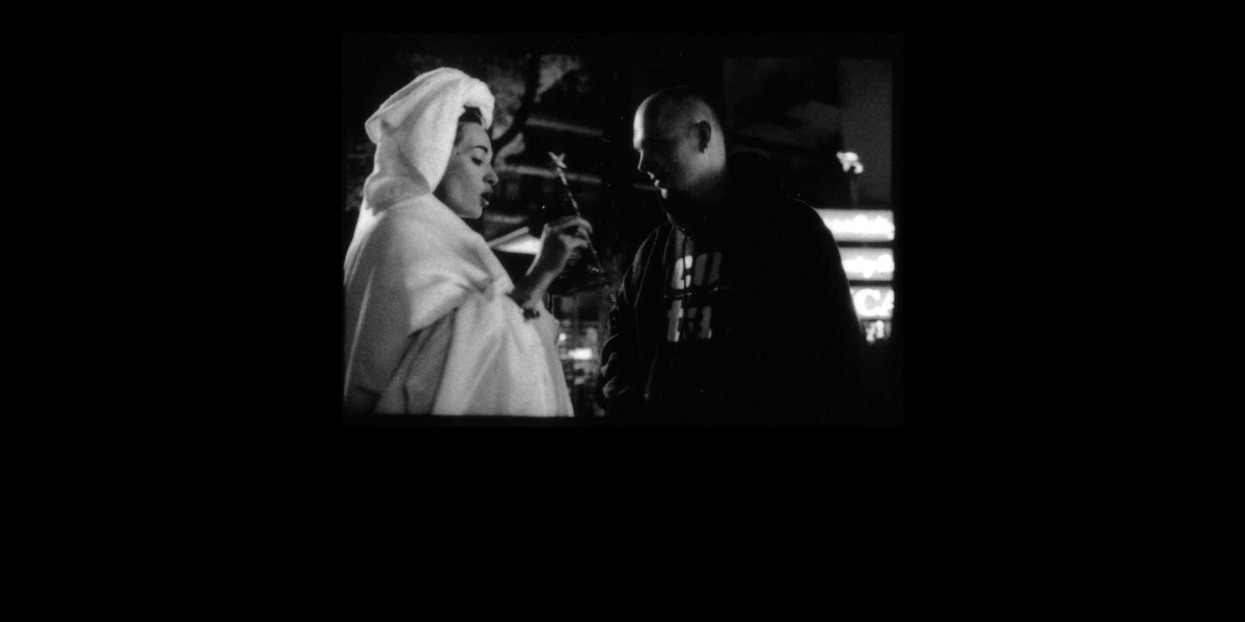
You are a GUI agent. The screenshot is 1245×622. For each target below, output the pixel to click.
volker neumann (1193, 475)
